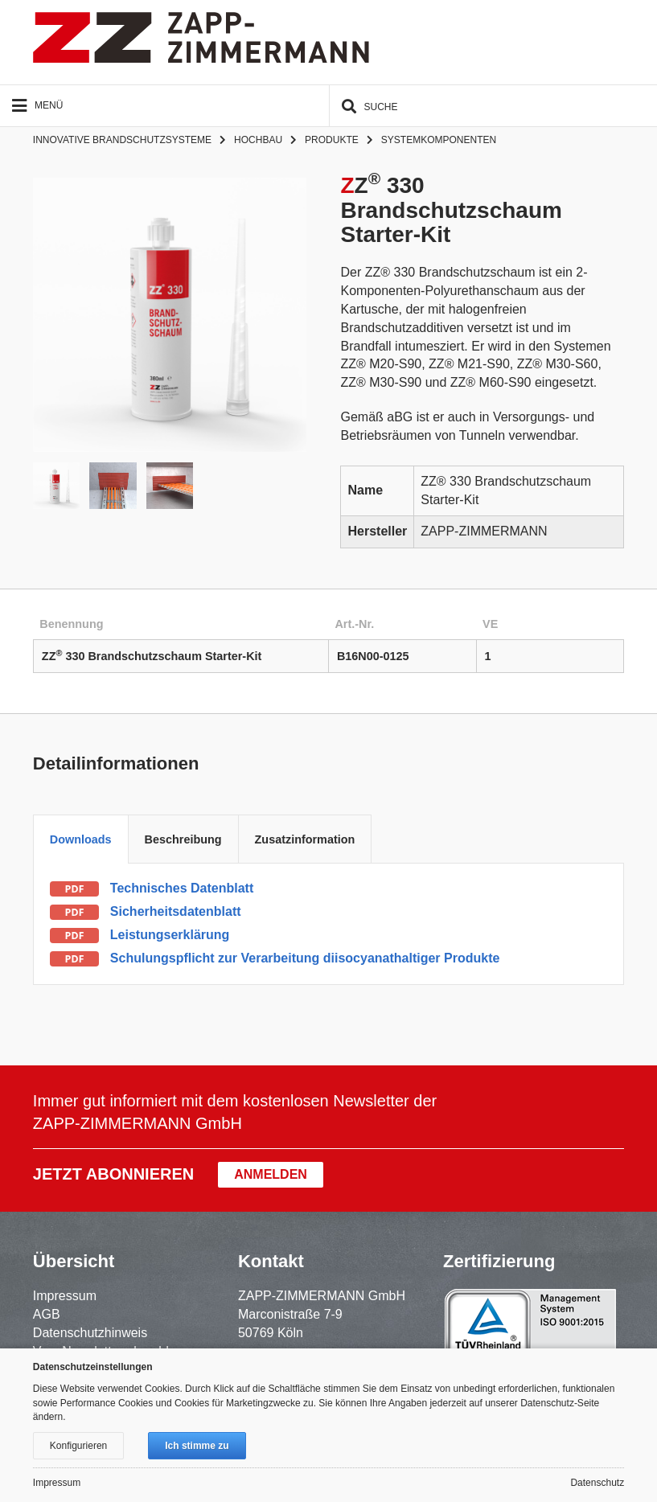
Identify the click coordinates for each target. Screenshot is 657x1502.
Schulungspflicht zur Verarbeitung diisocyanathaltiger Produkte (305, 958)
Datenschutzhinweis (90, 1333)
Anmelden (270, 1174)
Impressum (64, 1296)
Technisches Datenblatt (181, 888)
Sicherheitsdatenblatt (175, 911)
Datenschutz (597, 1482)
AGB (46, 1314)
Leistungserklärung (169, 935)
